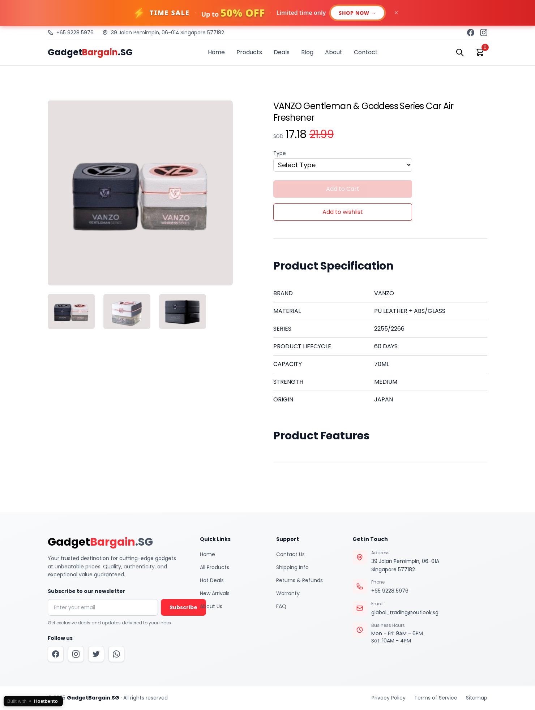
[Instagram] (76, 654)
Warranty (288, 593)
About (333, 52)
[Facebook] (56, 654)
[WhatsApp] (116, 654)
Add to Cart (342, 189)
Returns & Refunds (299, 580)
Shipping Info (292, 567)
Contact (366, 52)
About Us (211, 606)
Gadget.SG (90, 52)
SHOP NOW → (357, 12)
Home (216, 52)
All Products (214, 567)
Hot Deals (212, 580)
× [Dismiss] (396, 12)
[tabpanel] (155, 192)
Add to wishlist (342, 212)
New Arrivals (215, 593)
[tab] (71, 311)
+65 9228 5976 (389, 590)
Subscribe (183, 607)
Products (249, 52)
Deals (282, 52)
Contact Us (290, 554)
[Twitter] (96, 654)
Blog (307, 52)
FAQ (281, 606)
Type (279, 153)
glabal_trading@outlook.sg (404, 612)
